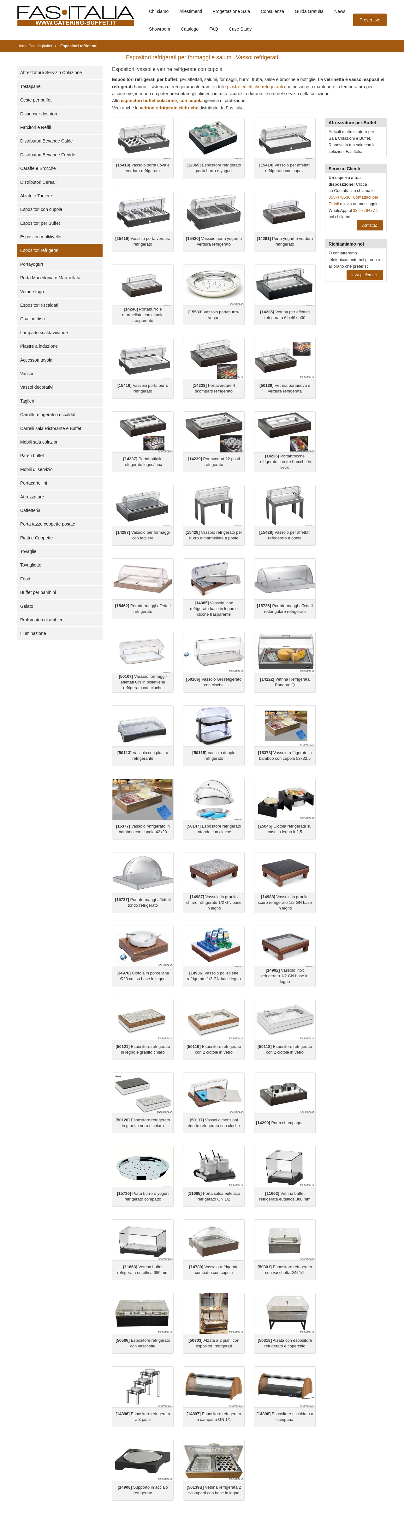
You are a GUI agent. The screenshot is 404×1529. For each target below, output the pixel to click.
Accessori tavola (36, 360)
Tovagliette (30, 564)
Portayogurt (31, 264)
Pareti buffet (32, 455)
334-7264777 (365, 210)
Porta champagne (280, 1122)
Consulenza (272, 11)
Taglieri (27, 401)
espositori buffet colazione (149, 100)
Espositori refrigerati (40, 250)
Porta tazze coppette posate (47, 523)
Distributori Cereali (38, 182)
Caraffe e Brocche (38, 168)
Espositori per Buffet (40, 223)
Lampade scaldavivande (44, 332)
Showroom (159, 29)
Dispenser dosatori (38, 113)
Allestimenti (190, 11)
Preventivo (369, 19)
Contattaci (369, 225)
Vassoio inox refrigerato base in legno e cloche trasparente (214, 609)
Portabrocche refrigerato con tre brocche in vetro (284, 462)
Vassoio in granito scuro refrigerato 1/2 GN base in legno (285, 902)
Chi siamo (159, 11)
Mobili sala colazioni (40, 442)
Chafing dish (32, 318)
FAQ (213, 29)
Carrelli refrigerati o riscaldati (48, 414)
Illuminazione (33, 633)
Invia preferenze (364, 275)
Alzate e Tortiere (36, 195)
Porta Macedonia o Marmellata (50, 277)
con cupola (191, 100)
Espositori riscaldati (39, 305)
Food (25, 578)
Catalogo (190, 29)
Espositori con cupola (41, 209)
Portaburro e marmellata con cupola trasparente (142, 315)
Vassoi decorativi (36, 387)
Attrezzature (32, 496)
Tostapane (30, 86)
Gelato (26, 606)
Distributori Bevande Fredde (47, 154)
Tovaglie (28, 551)
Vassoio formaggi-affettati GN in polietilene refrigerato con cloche (143, 682)
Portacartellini (33, 482)
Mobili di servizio (36, 469)
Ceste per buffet (35, 99)
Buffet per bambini (38, 592)
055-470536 (339, 197)
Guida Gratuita (309, 11)
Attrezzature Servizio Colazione (51, 72)
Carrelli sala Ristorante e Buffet (50, 428)
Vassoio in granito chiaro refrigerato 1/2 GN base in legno (213, 902)
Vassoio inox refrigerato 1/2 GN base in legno (285, 976)
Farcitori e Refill (35, 127)
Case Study (240, 29)
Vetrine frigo (32, 291)
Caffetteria (30, 510)
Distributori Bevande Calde (46, 140)
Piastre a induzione (39, 346)
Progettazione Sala (231, 11)
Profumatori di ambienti (43, 619)
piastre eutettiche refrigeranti (255, 86)
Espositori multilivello (40, 236)
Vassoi (26, 373)
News (339, 11)
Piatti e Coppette (36, 537)
